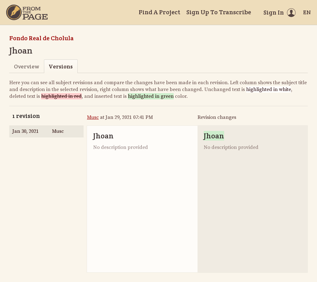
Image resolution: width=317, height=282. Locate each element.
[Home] (27, 12)
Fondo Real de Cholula (41, 38)
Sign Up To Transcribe (218, 12)
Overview (26, 66)
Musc (93, 117)
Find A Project (159, 12)
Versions (61, 66)
